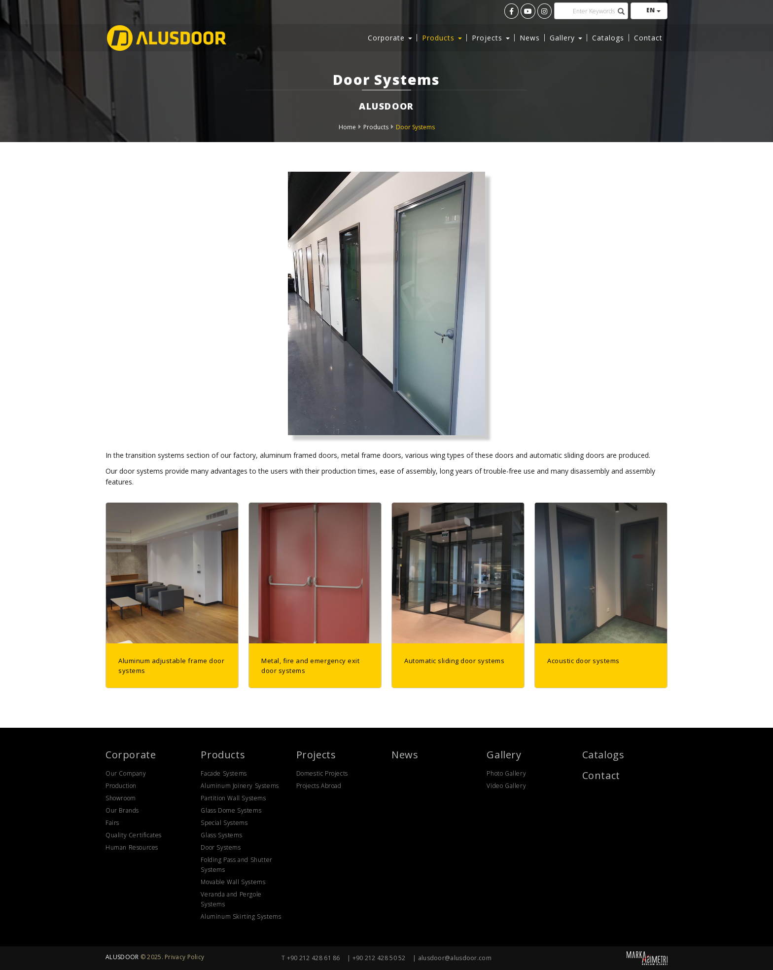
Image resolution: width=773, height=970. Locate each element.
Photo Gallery (506, 773)
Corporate (130, 754)
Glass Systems (221, 835)
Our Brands (122, 810)
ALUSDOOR (122, 957)
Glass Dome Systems (231, 810)
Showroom (120, 798)
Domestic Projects (322, 773)
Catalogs (608, 36)
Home (347, 127)
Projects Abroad (319, 786)
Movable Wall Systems (233, 882)
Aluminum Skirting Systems (241, 916)
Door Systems (415, 127)
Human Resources (131, 847)
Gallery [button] (566, 36)
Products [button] (442, 36)
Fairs (112, 823)
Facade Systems (223, 773)
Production (121, 786)
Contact (648, 36)
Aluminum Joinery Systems (240, 786)
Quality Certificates (133, 835)
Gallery (504, 754)
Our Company (125, 773)
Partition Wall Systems (233, 798)
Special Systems (224, 823)
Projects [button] (491, 36)
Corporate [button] (390, 36)
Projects (316, 754)
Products (375, 127)
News (530, 36)
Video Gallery (506, 786)
